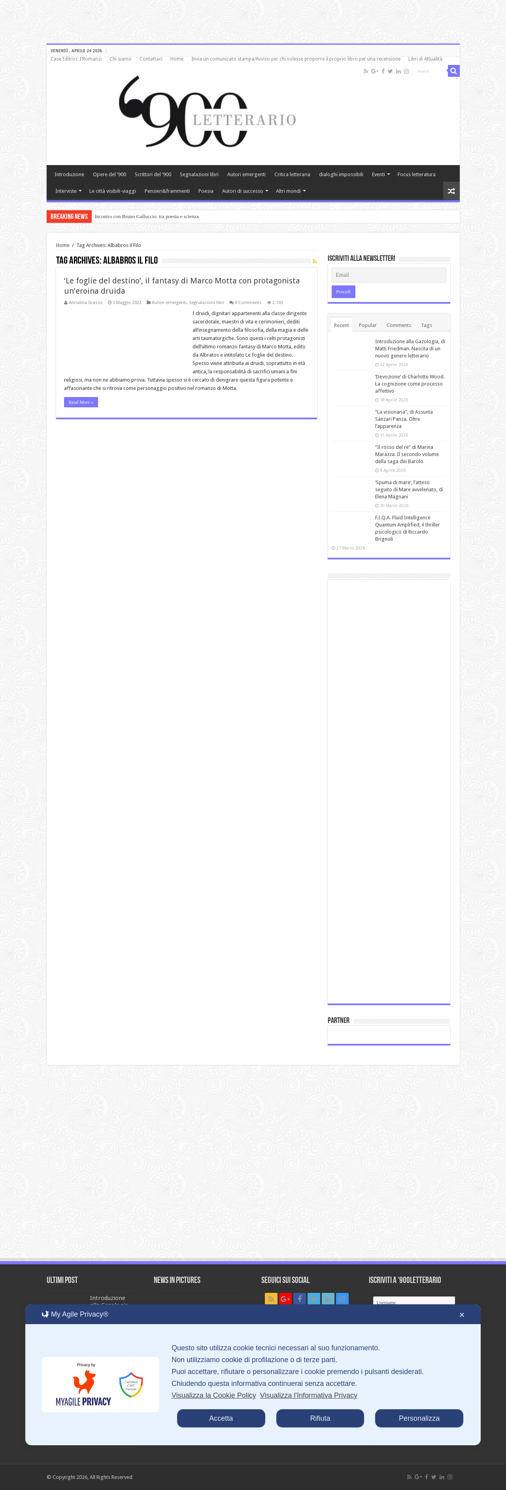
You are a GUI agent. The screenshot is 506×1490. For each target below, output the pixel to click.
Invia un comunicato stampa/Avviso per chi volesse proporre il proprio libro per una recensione (295, 59)
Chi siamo (121, 59)
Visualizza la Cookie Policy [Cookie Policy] (214, 1395)
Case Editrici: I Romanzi (76, 59)
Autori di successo (242, 191)
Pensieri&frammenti (167, 191)
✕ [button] (462, 1315)
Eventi (378, 174)
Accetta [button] (221, 1418)
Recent (341, 325)
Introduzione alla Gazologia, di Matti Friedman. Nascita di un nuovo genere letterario (410, 348)
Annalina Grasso (86, 302)
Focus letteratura (417, 174)
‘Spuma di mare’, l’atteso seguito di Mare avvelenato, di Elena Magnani (409, 489)
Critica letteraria (292, 174)
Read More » (81, 402)
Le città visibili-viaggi (112, 191)
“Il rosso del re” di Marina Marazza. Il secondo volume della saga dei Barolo (407, 454)
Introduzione (69, 174)
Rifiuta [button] (320, 1418)
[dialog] (253, 1374)
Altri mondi (288, 191)
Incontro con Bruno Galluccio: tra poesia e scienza (147, 216)
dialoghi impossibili (341, 174)
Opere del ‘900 (109, 174)
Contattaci (151, 59)
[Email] (389, 275)
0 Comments (248, 302)
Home (176, 59)
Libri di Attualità (425, 59)
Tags (426, 325)
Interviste (66, 191)
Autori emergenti (246, 174)
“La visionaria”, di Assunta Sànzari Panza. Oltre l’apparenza (404, 419)
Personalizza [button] (419, 1418)
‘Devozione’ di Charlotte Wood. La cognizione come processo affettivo (410, 384)
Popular (368, 325)
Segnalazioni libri (199, 174)
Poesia (205, 191)
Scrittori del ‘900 (153, 174)
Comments (399, 325)
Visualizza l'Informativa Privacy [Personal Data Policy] (308, 1395)
